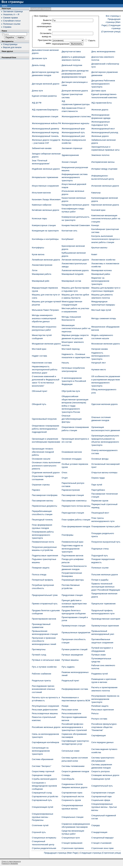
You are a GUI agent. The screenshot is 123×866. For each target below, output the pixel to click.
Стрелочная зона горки (102, 848)
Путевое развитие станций (74, 649)
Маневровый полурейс (73, 274)
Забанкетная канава (41, 148)
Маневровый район (100, 274)
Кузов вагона (38, 254)
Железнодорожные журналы (75, 123)
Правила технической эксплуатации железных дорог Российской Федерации (105, 586)
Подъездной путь (99, 555)
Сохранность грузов (71, 800)
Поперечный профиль (42, 580)
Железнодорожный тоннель (45, 136)
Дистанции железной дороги (45, 84)
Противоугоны (38, 649)
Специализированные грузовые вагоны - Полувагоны (42, 817)
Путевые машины (70, 660)
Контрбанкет (68, 239)
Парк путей (96, 484)
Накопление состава (42, 362)
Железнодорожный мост (103, 128)
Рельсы (94, 713)
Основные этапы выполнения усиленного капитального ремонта (46, 465)
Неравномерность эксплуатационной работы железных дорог (44, 369)
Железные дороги (100, 136)
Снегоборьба (68, 779)
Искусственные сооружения (45, 186)
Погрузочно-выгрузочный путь (105, 542)
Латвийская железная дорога (46, 259)
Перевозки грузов (99, 500)
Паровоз (36, 490)
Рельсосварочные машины (45, 713)
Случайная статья (12, 20)
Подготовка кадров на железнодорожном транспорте (72, 548)
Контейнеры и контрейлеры (45, 239)
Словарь (66, 775)
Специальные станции (72, 817)
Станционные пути (71, 837)
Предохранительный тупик (45, 595)
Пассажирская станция (73, 495)
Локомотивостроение (42, 265)
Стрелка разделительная (44, 848)
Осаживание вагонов (72, 452)
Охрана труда (98, 478)
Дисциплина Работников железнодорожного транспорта (103, 83)
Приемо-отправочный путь (44, 603)
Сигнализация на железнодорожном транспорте (41, 751)
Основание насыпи (41, 459)
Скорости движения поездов (75, 771)
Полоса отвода (39, 574)
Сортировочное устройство (45, 796)
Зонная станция (69, 162)
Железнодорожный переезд (45, 132)
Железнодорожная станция (45, 116)
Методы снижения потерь (103, 318)
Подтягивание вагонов (72, 555)
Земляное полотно (100, 155)
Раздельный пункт (70, 680)
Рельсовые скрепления (102, 709)
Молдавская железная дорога (46, 343)
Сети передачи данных (102, 742)
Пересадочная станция (73, 513)
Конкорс (95, 225)
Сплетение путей (40, 825)
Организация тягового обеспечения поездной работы (43, 452)
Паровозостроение (71, 490)
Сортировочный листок (73, 796)
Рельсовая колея (70, 709)
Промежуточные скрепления (105, 625)
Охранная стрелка (40, 484)
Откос (64, 472)
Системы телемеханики (73, 766)
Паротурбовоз (98, 490)
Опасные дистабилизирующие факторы (72, 418)
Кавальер (96, 192)
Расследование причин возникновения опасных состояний (43, 689)
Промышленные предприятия (76, 632)
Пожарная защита (40, 567)
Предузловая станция (72, 595)
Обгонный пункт (39, 391)
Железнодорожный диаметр (45, 128)
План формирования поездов (76, 526)
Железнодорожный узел (73, 136)
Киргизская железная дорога (105, 205)
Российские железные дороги (46, 727)
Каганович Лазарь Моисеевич (46, 199)
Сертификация (98, 735)
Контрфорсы (38, 247)
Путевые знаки (98, 654)
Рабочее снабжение (41, 673)
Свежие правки (10, 17)
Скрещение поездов (41, 775)
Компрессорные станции (44, 225)
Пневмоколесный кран (72, 542)
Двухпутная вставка (71, 51)
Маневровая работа (41, 274)
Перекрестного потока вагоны (76, 506)
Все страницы (112, 16)
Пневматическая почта (43, 542)
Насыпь (65, 362)
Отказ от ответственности (11, 861)
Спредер (95, 825)
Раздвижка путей (99, 673)
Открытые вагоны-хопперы (104, 472)
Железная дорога (99, 109)
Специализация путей (42, 807)
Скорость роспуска (100, 771)
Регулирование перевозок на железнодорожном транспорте (105, 699)
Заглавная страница (72, 148)
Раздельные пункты (41, 680)
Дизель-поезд (38, 65)
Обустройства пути (71, 391)
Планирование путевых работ (105, 526)
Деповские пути (39, 58)
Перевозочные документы (44, 506)
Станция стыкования (101, 843)
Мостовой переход (71, 349)
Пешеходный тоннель (42, 519)
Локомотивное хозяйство (103, 259)
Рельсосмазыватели (71, 713)
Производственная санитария (105, 619)
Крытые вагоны (99, 247)
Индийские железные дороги (46, 169)
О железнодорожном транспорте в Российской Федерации (74, 381)
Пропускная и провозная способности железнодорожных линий (44, 641)
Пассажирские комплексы (74, 500)
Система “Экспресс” (41, 766)
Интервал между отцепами (104, 169)
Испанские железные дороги (105, 186)
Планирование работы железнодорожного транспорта (43, 535)
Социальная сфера (100, 800)
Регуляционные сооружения (45, 706)
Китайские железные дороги (45, 210)
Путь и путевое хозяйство (44, 667)
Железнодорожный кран (73, 128)
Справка (7, 27)
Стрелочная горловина (73, 848)
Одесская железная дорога (104, 404)
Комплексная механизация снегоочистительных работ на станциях (105, 218)
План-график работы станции (76, 519)
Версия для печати (12, 47)
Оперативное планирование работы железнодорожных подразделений (45, 429)
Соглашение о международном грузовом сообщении (44, 786)
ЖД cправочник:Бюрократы (45, 109)
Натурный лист (98, 362)
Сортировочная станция (103, 792)
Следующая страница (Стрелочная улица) (100, 853)
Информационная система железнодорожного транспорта (75, 177)
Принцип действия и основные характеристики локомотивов (74, 603)
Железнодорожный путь (73, 132)
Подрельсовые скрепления (45, 555)
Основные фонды (99, 459)
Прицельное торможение (103, 603)
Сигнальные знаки (70, 751)
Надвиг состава (39, 356)
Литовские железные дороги (75, 259)
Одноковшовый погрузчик (44, 419)
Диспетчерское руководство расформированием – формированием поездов (75, 73)
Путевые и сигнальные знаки (46, 660)
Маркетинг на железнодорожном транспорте (100, 281)
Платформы (67, 535)
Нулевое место (98, 369)
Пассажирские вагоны (42, 500)
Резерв (65, 706)
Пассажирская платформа (44, 495)
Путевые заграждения (72, 654)
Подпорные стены (100, 548)
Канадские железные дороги (75, 205)
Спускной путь (39, 832)
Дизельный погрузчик (72, 65)
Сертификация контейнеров (45, 742)
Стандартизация (99, 832)
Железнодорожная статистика (76, 116)
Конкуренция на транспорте (45, 230)
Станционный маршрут (102, 837)
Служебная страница (41, 9)
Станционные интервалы (44, 837)
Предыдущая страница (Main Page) (111, 22)
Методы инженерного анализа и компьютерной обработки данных (44, 318)
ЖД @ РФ (36, 103)
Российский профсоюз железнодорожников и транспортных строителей (74, 727)
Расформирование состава (75, 689)
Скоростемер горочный (43, 771)
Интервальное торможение (45, 177)
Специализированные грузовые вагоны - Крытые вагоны (104, 807)
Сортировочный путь (42, 800)
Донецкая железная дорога (75, 90)
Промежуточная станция (73, 625)
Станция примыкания (72, 843)
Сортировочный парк (101, 796)
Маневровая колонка (101, 270)
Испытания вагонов (41, 192)
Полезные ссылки (99, 567)
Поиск (4, 31)
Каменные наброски (41, 205)
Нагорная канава (99, 349)
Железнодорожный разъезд (104, 132)
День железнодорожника (103, 51)
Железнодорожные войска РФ (46, 123)
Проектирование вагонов (44, 619)
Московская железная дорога (105, 343)
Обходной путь (39, 404)
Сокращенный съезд (42, 792)
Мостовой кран (39, 349)
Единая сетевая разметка (44, 96)
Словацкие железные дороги (105, 775)
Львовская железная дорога (75, 270)
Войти (4, 5)
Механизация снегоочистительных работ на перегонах (76, 328)
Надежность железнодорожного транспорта (100, 356)
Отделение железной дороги (46, 472)
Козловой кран (98, 210)
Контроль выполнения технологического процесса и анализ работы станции (105, 239)
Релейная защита (99, 706)
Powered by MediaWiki (10, 863)
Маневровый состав (71, 281)
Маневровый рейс (40, 281)
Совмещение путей (100, 779)
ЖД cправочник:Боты (101, 103)
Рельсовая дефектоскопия (44, 709)
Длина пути (37, 90)
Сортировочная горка (72, 792)
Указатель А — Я (11, 14)
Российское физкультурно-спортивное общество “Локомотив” (104, 727)
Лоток (34, 270)
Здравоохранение (70, 155)
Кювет (94, 254)
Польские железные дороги (104, 574)
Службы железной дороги (44, 779)
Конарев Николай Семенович (76, 225)
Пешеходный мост (100, 513)
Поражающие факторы (73, 580)
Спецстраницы (10, 44)
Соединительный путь (102, 786)
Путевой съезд (39, 654)
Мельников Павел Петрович (45, 310)
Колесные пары (39, 218)
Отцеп (65, 478)
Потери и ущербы (99, 580)
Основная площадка (72, 459)
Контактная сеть (69, 230)
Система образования (42, 759)
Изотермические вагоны (103, 162)
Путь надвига (68, 667)
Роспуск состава (99, 719)
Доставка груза (98, 90)
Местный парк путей (101, 310)
